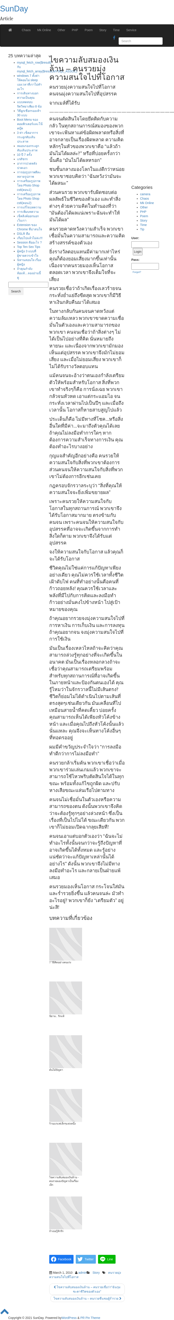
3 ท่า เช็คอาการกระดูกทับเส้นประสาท (27, 137)
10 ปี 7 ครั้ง (24, 154)
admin (82, 1272)
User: (135, 238)
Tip (142, 229)
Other (61, 30)
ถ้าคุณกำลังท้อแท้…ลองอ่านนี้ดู (29, 273)
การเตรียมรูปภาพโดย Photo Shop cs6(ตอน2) (28, 198)
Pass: (135, 259)
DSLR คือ (23, 233)
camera (145, 194)
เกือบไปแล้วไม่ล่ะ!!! (30, 238)
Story (102, 30)
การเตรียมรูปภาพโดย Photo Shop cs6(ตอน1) (28, 185)
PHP (75, 30)
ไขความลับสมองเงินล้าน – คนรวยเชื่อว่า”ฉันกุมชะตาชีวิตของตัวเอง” (87, 1289)
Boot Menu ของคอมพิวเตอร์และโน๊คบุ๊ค (30, 124)
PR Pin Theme (90, 1318)
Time (116, 30)
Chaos (26, 30)
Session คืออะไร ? (29, 242)
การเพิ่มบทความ (28, 211)
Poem (89, 30)
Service (131, 30)
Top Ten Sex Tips (28, 247)
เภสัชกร (22, 159)
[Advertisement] (148, 117)
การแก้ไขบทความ (29, 207)
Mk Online (44, 30)
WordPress (69, 1318)
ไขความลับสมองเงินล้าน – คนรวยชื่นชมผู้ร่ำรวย (87, 1298)
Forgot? (137, 272)
